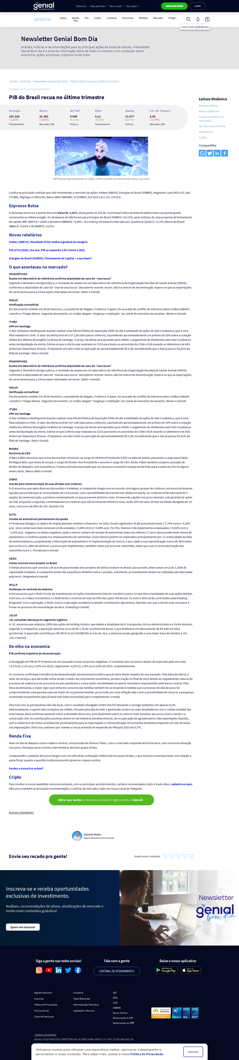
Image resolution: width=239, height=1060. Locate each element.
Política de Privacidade (45, 1004)
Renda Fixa (75, 19)
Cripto (97, 18)
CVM (115, 1002)
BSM (115, 997)
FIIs (87, 18)
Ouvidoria (78, 992)
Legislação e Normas (83, 1010)
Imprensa (39, 998)
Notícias (143, 18)
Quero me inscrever (22, 927)
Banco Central (120, 1012)
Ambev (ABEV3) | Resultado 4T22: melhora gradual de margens (48, 242)
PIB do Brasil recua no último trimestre (95, 81)
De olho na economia (212, 126)
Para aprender (97, 6)
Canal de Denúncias (44, 1016)
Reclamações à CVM (123, 1017)
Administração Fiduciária (86, 1004)
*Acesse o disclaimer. (45, 1034)
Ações (63, 18)
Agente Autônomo (43, 992)
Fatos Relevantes (81, 998)
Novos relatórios (209, 111)
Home (13, 81)
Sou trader (131, 6)
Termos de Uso (41, 1010)
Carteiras (112, 18)
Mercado (158, 18)
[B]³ (115, 992)
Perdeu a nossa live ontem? (26, 768)
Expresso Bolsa (208, 105)
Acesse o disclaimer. (21, 812)
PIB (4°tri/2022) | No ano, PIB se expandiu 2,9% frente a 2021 (47, 250)
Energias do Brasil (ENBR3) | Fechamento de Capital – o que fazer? (50, 258)
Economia (127, 18)
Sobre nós (81, 6)
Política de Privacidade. (147, 1054)
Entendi (193, 1052)
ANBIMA (117, 1007)
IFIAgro (172, 18)
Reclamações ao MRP (123, 1023)
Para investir (115, 6)
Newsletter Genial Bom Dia (50, 81)
